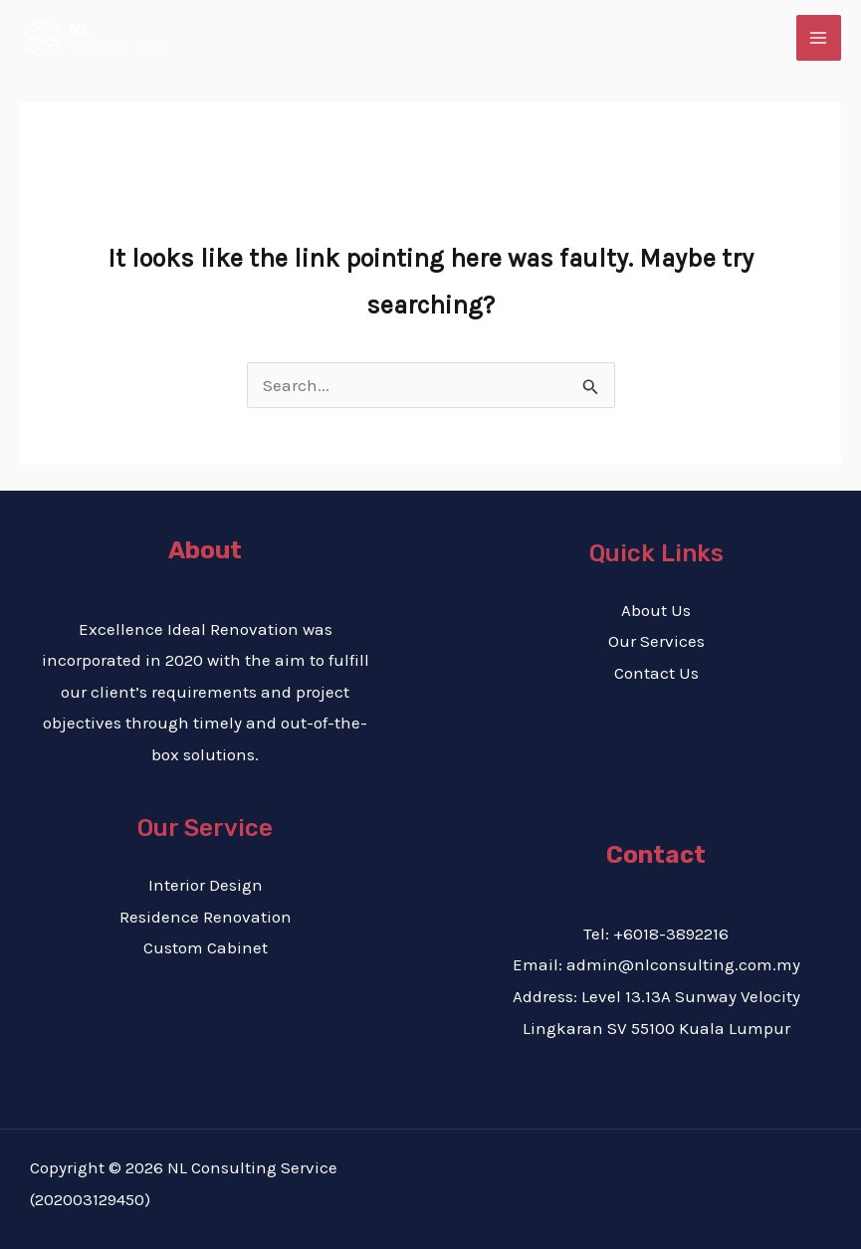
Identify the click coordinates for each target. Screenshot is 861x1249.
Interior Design (205, 885)
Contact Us (656, 673)
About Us (656, 610)
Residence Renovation (205, 917)
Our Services (656, 641)
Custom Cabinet (205, 947)
